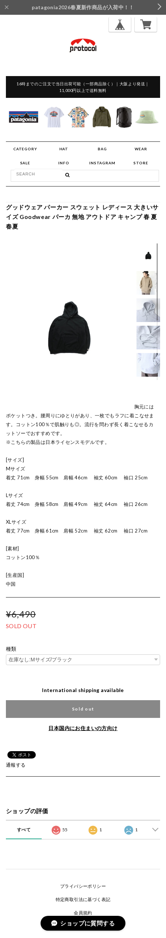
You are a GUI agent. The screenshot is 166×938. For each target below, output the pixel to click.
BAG (102, 149)
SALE (25, 163)
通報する (16, 765)
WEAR (141, 149)
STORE (141, 163)
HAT (63, 149)
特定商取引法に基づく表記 (83, 899)
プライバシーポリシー (83, 886)
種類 (11, 648)
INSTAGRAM (102, 163)
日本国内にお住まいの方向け (82, 728)
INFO (63, 163)
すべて (24, 829)
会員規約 (83, 912)
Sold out (83, 709)
